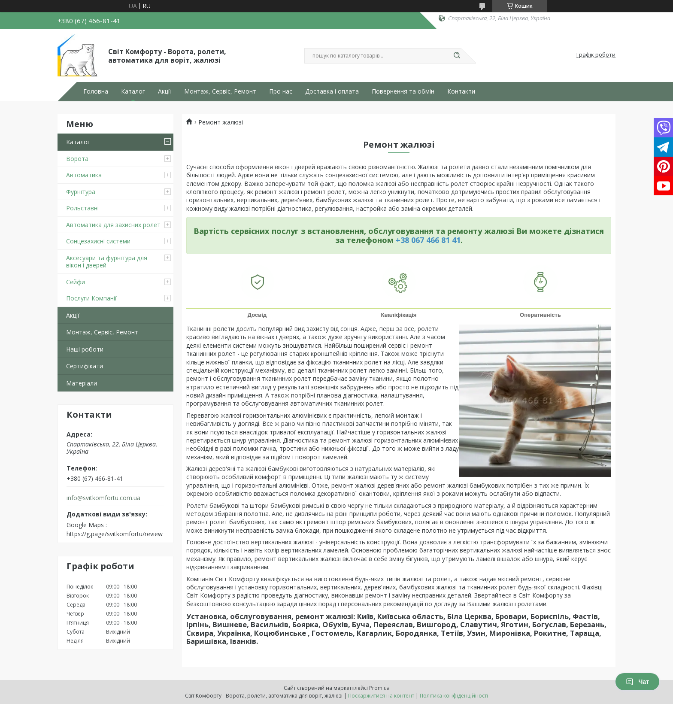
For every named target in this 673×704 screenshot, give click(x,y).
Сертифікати (84, 366)
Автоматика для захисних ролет (113, 225)
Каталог (133, 91)
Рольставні (82, 208)
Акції (164, 91)
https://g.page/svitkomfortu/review (115, 534)
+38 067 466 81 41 (428, 240)
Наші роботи (84, 349)
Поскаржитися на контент (381, 695)
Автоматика (84, 175)
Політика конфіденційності (454, 695)
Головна (95, 91)
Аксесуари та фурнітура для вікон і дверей (106, 262)
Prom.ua (379, 688)
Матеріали (81, 383)
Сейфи (75, 282)
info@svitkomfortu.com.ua (103, 498)
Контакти (461, 91)
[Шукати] (456, 56)
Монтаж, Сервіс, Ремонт (220, 91)
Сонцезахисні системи (98, 241)
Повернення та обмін (403, 91)
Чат (637, 682)
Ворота (77, 159)
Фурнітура (80, 192)
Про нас (280, 91)
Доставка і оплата (332, 91)
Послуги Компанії (91, 298)
